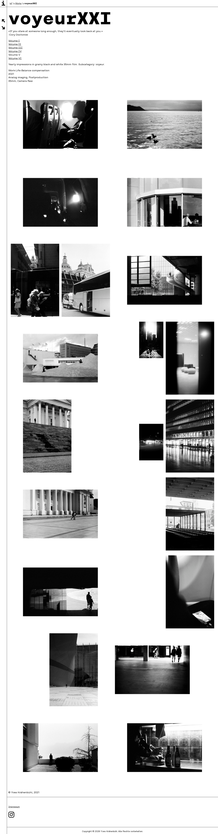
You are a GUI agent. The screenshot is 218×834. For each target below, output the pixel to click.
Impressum (14, 807)
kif (11, 3)
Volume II (14, 44)
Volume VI (15, 58)
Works (18, 3)
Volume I (14, 41)
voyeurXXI (30, 3)
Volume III (15, 47)
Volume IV (15, 51)
